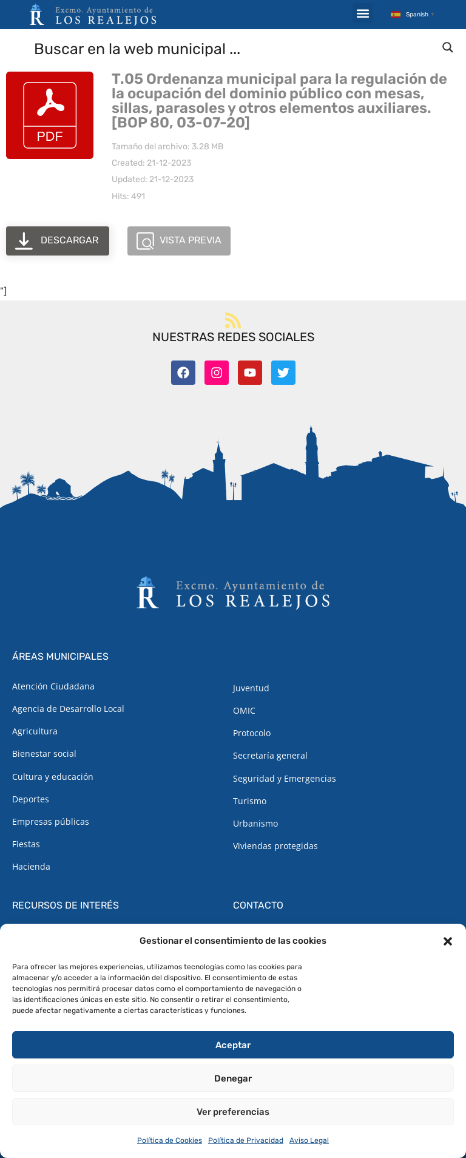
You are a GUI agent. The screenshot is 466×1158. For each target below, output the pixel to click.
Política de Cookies (169, 1140)
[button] (448, 941)
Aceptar (233, 1045)
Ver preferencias (233, 1111)
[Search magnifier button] (448, 47)
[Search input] (233, 48)
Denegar (233, 1078)
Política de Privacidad (245, 1140)
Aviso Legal (309, 1140)
